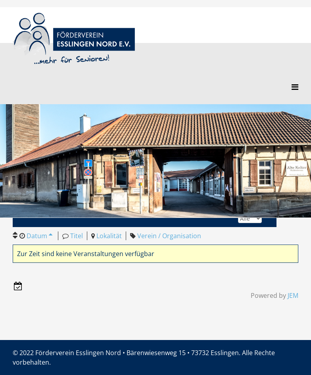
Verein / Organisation (169, 235)
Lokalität (109, 235)
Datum (39, 235)
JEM (293, 295)
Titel (76, 235)
